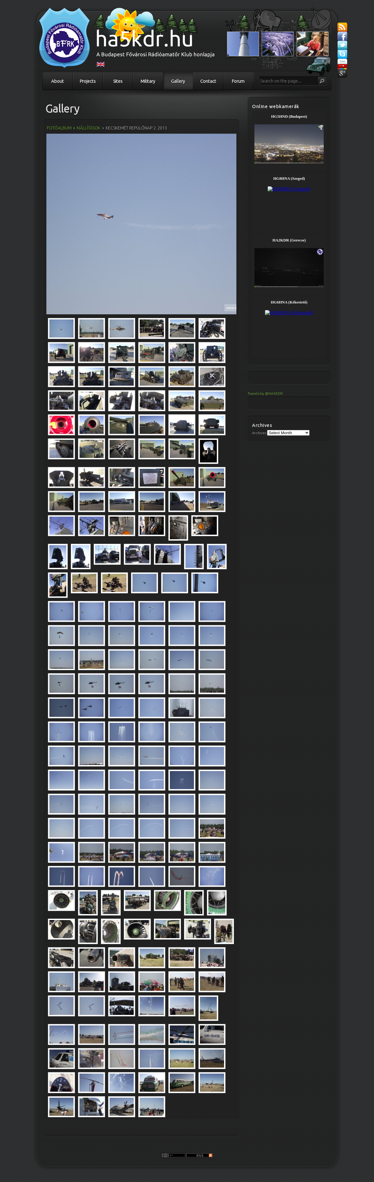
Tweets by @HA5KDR (265, 393)
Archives (259, 433)
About (57, 81)
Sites (118, 81)
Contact (208, 81)
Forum (238, 81)
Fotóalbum (59, 128)
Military (148, 81)
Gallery (178, 81)
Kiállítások (88, 128)
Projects (88, 81)
